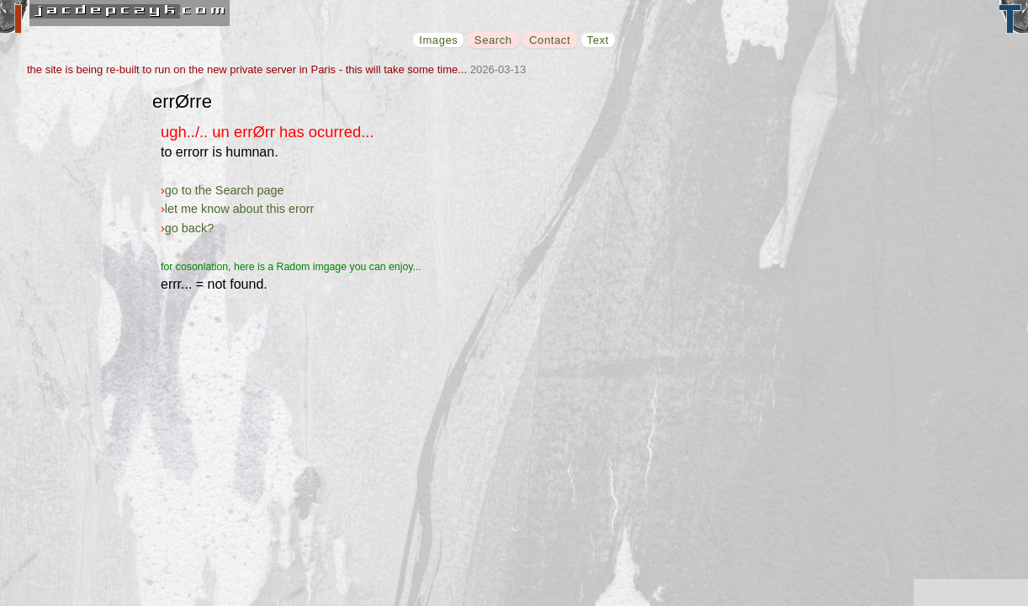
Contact (549, 40)
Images (438, 40)
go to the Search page (224, 190)
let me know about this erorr (240, 208)
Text (598, 40)
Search (493, 40)
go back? (189, 228)
